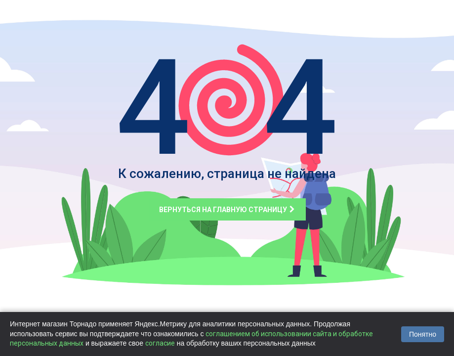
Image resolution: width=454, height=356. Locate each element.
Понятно (422, 334)
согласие (160, 343)
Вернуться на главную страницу (227, 210)
